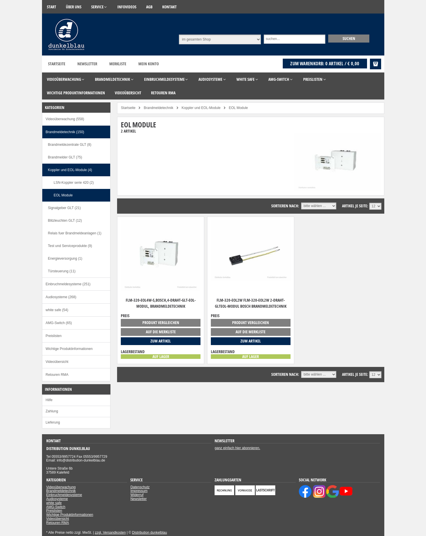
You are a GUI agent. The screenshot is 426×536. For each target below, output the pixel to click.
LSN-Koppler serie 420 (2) (74, 183)
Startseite (56, 63)
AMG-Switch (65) (59, 323)
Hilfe (49, 400)
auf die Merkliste (161, 331)
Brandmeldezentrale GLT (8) (69, 145)
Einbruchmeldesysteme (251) (68, 284)
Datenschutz (140, 487)
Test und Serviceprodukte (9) (70, 246)
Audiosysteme (57, 499)
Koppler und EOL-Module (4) (70, 170)
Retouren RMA (57, 375)
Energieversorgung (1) (65, 258)
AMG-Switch (56, 507)
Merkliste (117, 63)
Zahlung (52, 411)
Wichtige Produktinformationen (69, 349)
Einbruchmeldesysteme (64, 495)
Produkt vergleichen (160, 322)
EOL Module (63, 195)
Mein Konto (148, 63)
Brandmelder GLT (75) (65, 157)
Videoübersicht (57, 362)
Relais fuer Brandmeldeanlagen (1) (75, 233)
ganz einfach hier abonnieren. (237, 448)
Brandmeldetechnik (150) (65, 132)
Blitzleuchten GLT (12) (65, 221)
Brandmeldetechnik (61, 491)
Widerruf (136, 495)
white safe (54, 503)
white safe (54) (57, 310)
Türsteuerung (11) (62, 271)
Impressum (138, 491)
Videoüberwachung (61, 487)
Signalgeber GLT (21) (64, 208)
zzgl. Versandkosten (110, 533)
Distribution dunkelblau (149, 533)
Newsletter (87, 63)
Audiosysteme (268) (61, 297)
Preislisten (54, 336)
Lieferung (53, 422)
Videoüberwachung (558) (65, 119)
